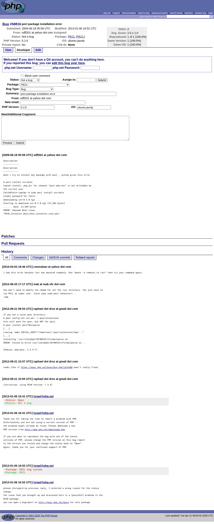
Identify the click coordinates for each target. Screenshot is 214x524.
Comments (20, 257)
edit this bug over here (68, 63)
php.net (107, 13)
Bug (6, 24)
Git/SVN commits (59, 257)
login (211, 13)
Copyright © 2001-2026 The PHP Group (36, 518)
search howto (176, 13)
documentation (129, 13)
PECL (71, 36)
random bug (200, 13)
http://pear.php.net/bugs (54, 504)
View (8, 50)
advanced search (160, 13)
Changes (38, 257)
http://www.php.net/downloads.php (45, 430)
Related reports (85, 257)
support (116, 13)
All (6, 257)
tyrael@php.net (43, 396)
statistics (189, 13)
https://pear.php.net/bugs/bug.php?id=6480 (47, 367)
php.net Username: (18, 67)
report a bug (143, 13)
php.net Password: (66, 67)
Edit (38, 50)
